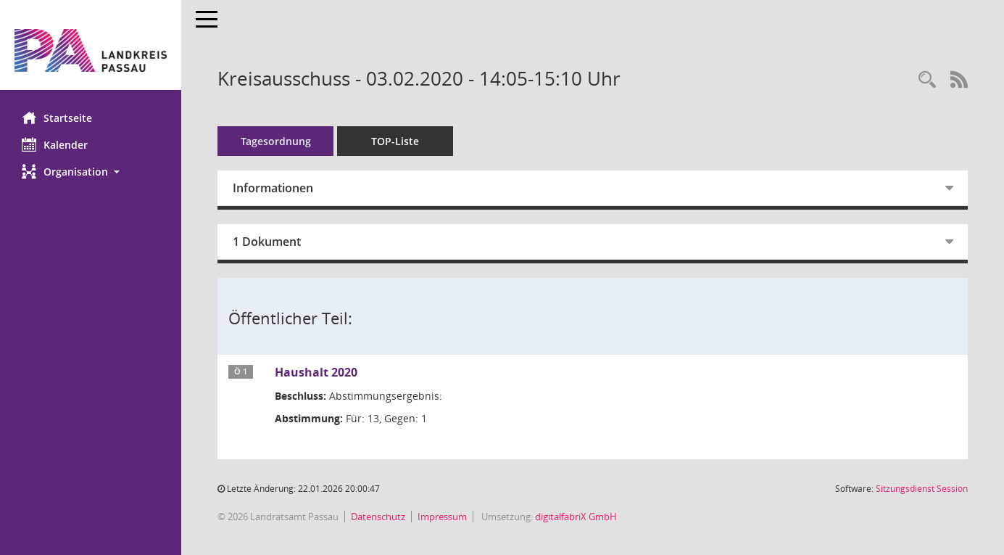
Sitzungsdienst (922, 488)
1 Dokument (267, 242)
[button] (90, 171)
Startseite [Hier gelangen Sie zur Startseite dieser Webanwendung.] (57, 117)
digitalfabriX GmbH (576, 516)
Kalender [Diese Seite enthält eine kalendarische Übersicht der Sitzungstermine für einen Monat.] (55, 144)
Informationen (273, 188)
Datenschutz (378, 516)
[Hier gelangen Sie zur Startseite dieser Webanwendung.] (90, 50)
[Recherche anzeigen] (927, 80)
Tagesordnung (276, 141)
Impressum (442, 516)
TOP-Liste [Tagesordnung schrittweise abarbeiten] (395, 141)
